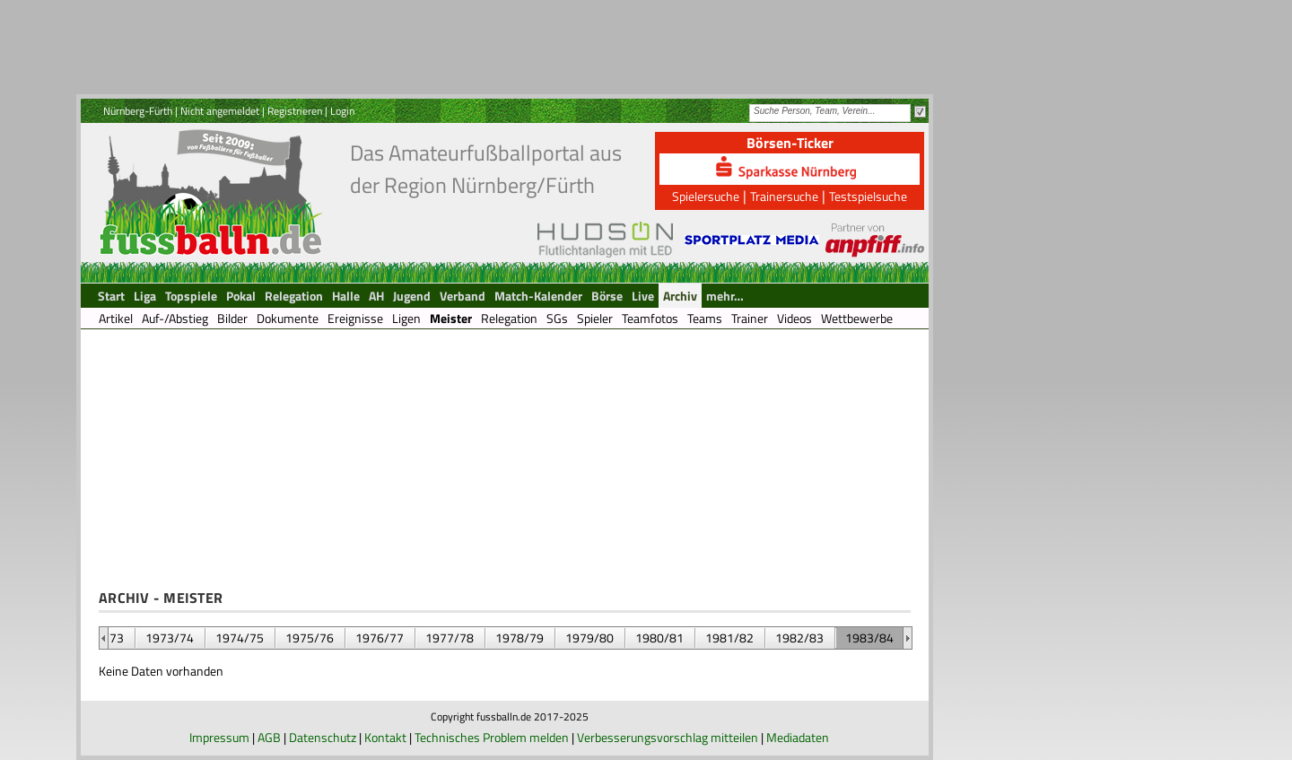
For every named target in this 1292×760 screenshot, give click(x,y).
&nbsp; (104, 638)
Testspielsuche (868, 196)
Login (342, 110)
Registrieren (294, 110)
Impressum (219, 737)
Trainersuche (784, 196)
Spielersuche (705, 196)
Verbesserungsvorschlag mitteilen (667, 737)
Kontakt (385, 737)
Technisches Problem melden (492, 737)
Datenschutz (322, 737)
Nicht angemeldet (219, 110)
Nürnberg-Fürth (137, 110)
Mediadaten (797, 737)
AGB (269, 737)
